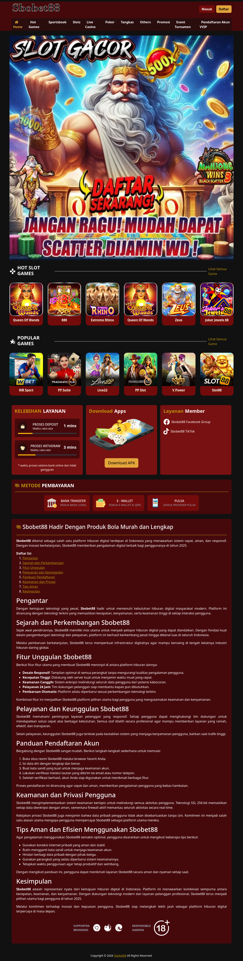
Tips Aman (30, 586)
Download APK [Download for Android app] (121, 462)
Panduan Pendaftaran (39, 577)
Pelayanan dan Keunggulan (43, 572)
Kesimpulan (31, 591)
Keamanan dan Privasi (39, 582)
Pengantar (30, 558)
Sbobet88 (120, 955)
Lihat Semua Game (217, 271)
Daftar (224, 9)
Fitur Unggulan (34, 567)
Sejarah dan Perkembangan (43, 563)
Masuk (207, 9)
